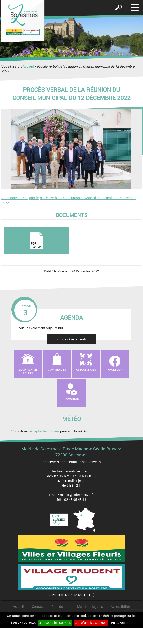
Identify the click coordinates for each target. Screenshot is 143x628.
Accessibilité (120, 606)
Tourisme (71, 398)
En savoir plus (121, 622)
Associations (86, 369)
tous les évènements (71, 339)
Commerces (57, 369)
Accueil (28, 66)
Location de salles (28, 371)
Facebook (115, 369)
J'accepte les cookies (55, 622)
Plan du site (60, 606)
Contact (38, 606)
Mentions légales (90, 606)
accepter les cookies (44, 431)
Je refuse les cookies (90, 622)
